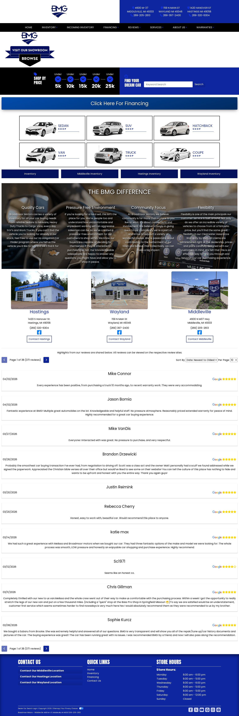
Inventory (93, 673)
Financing (93, 677)
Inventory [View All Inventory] (30, 174)
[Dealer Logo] (59, 11)
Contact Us (94, 681)
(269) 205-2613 (199, 328)
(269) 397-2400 (119, 328)
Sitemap (56, 708)
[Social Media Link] (213, 710)
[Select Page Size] (233, 360)
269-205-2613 (142, 15)
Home (90, 669)
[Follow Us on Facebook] (190, 710)
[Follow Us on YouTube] (202, 710)
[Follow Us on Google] (207, 710)
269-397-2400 (172, 15)
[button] (62, 49)
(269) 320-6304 (39, 328)
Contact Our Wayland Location (41, 682)
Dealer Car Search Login (27, 708)
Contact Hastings (39, 339)
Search (199, 84)
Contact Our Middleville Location (42, 670)
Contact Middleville (199, 339)
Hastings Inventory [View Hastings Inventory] (149, 174)
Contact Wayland (119, 339)
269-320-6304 (201, 15)
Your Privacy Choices (72, 708)
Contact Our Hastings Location (40, 676)
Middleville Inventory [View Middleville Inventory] (89, 174)
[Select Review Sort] (201, 360)
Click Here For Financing (119, 103)
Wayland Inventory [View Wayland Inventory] (208, 174)
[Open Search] (168, 84)
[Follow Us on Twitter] (196, 710)
